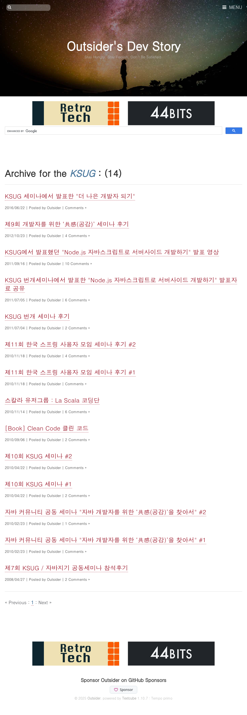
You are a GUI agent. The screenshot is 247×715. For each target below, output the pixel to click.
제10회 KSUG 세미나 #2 (38, 456)
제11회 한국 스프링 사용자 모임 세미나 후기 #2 (70, 344)
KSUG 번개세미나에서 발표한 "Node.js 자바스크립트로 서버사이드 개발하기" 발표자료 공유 (121, 284)
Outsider (93, 698)
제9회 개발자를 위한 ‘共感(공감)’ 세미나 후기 (67, 224)
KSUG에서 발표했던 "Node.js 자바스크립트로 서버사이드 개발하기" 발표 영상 (112, 252)
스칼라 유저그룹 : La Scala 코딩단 (52, 400)
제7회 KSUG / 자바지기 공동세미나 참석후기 (66, 567)
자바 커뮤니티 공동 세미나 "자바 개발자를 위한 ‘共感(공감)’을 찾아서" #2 (105, 512)
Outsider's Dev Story (123, 45)
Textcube (129, 698)
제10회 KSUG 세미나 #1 (38, 484)
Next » (45, 602)
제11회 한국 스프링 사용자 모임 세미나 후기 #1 (70, 372)
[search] (113, 131)
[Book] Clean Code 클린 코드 (47, 428)
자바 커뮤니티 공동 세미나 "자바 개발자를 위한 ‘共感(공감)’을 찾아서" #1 (105, 540)
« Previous (16, 602)
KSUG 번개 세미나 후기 (37, 316)
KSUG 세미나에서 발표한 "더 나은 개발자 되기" (70, 196)
